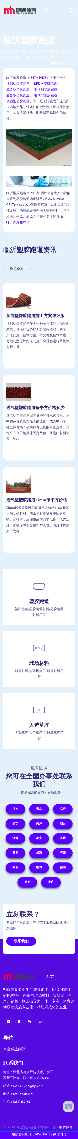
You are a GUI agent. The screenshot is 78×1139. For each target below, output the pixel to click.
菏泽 (39, 823)
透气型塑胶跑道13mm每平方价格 (36, 500)
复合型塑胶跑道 (18, 95)
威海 (39, 853)
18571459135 (65, 64)
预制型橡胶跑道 (18, 83)
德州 (63, 867)
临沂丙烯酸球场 (18, 222)
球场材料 (39, 663)
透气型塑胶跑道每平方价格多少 (35, 408)
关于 (50, 976)
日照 (15, 853)
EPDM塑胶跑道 (45, 83)
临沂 (45, 10)
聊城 (39, 867)
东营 (15, 867)
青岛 (39, 809)
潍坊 (63, 838)
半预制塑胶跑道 (45, 89)
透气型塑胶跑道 (45, 95)
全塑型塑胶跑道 (18, 101)
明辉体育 (66, 1127)
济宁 (15, 823)
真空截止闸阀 (14, 1049)
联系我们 (21, 942)
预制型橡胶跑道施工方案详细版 (35, 316)
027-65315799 (23, 1094)
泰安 (39, 838)
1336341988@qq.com (28, 1086)
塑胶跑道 (39, 601)
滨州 (63, 853)
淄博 (15, 838)
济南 (15, 809)
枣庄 (51, 882)
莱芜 (27, 882)
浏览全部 (17, 269)
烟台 (63, 823)
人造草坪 (39, 725)
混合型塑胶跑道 (18, 89)
